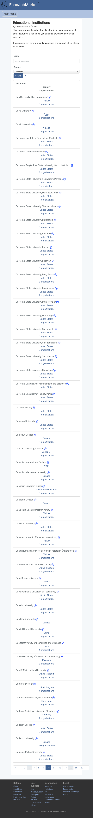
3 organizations (46, 172)
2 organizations (46, 145)
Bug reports (35, 795)
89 (82, 768)
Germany (46, 714)
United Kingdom (46, 568)
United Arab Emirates (46, 489)
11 (54, 768)
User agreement (69, 786)
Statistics (48, 786)
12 (60, 768)
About (15, 786)
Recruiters (17, 794)
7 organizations (46, 759)
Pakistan (46, 660)
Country (18, 67)
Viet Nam (46, 452)
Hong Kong (46, 701)
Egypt (46, 114)
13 (65, 768)
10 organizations (46, 745)
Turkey (46, 100)
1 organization (46, 104)
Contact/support (37, 792)
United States (46, 141)
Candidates (17, 789)
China (46, 633)
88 (76, 768)
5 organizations (46, 118)
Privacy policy (68, 789)
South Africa (46, 595)
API (46, 792)
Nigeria (46, 128)
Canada (46, 438)
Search (18, 76)
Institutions (49, 789)
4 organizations (46, 650)
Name (16, 56)
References (17, 792)
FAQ (32, 789)
